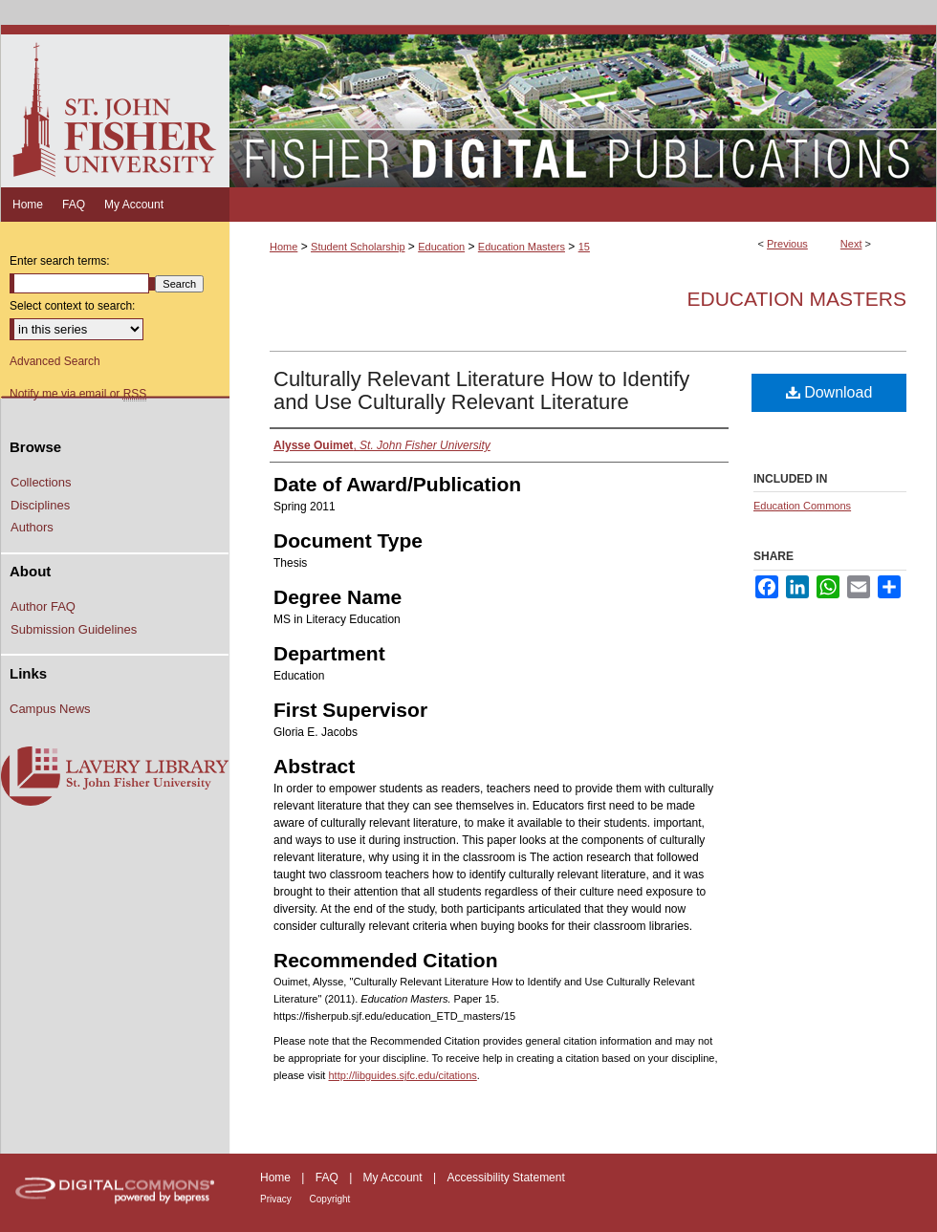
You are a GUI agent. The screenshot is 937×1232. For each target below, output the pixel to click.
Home (283, 246)
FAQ (328, 1177)
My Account (394, 1177)
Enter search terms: (60, 261)
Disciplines (40, 505)
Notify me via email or (78, 393)
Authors (32, 527)
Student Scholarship (357, 246)
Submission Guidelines (74, 629)
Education (441, 246)
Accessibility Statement (505, 1177)
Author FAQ (43, 606)
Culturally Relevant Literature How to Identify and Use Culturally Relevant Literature (481, 390)
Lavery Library (115, 777)
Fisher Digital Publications (582, 106)
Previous (787, 243)
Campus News (50, 709)
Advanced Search (55, 361)
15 (584, 246)
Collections (41, 482)
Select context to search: (72, 306)
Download (829, 392)
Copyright (330, 1199)
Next (851, 243)
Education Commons (802, 505)
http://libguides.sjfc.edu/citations (402, 1075)
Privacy (277, 1199)
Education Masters (521, 246)
